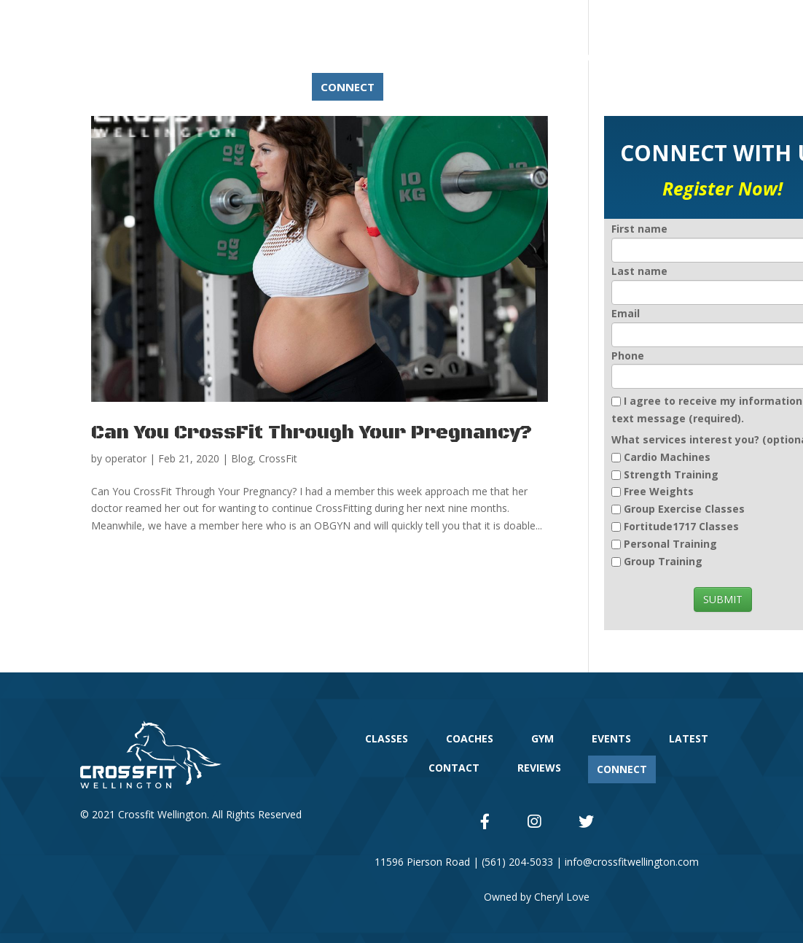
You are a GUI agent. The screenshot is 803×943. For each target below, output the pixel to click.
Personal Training (670, 544)
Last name (639, 271)
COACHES (347, 57)
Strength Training (671, 474)
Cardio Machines (667, 457)
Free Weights (659, 491)
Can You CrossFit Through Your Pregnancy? (311, 433)
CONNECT (348, 86)
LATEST (534, 57)
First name (639, 229)
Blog (242, 458)
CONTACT (606, 57)
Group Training (663, 561)
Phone (627, 355)
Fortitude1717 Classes (681, 526)
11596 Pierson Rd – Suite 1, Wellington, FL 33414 (277, 21)
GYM (410, 57)
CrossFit (278, 458)
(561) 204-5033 (448, 21)
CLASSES (274, 57)
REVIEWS (274, 86)
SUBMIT (723, 599)
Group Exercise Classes (684, 509)
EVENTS (469, 57)
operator (125, 458)
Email (625, 313)
